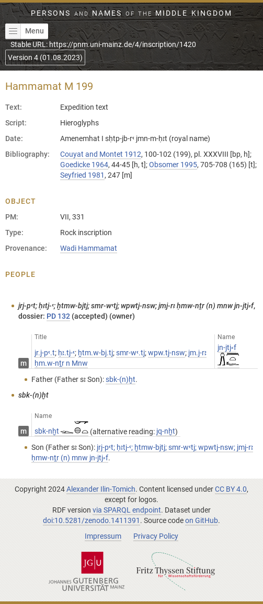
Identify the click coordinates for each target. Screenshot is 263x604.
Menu (24, 31)
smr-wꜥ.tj (130, 353)
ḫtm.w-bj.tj (95, 353)
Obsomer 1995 (173, 164)
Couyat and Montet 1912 (100, 154)
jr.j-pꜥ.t (45, 353)
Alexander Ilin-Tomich (100, 489)
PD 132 (58, 316)
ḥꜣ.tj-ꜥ (66, 353)
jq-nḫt (165, 431)
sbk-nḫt (61, 431)
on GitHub (201, 520)
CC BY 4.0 (231, 489)
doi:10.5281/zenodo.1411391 (91, 520)
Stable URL (103, 44)
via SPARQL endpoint (127, 510)
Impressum (103, 536)
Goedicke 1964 (84, 164)
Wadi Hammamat (88, 248)
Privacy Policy (155, 536)
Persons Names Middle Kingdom (131, 13)
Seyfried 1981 (82, 175)
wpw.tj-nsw (166, 353)
